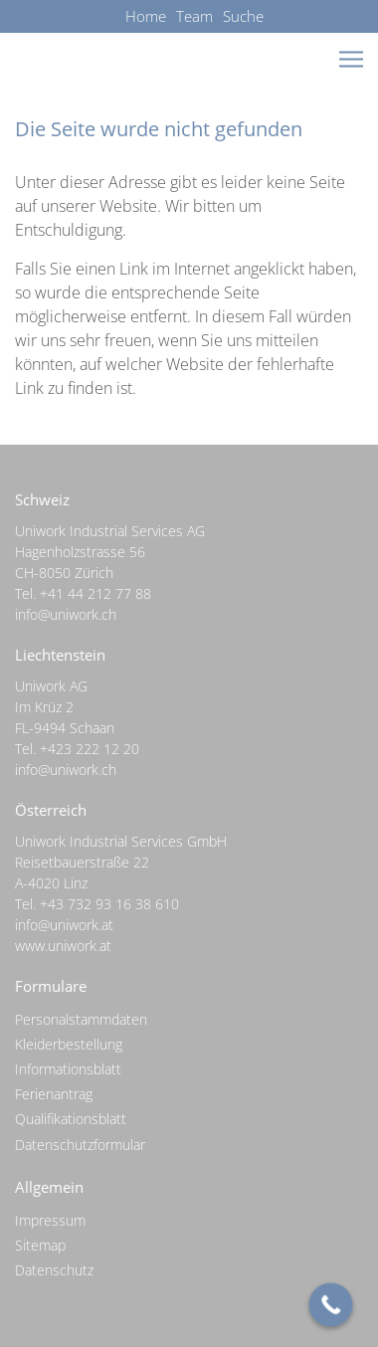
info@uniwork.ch (65, 614)
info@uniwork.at (64, 924)
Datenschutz (54, 1269)
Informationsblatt (68, 1068)
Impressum (50, 1220)
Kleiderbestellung (68, 1044)
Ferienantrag (54, 1093)
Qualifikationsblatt (70, 1118)
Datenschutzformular (80, 1144)
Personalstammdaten (81, 1019)
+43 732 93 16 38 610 (109, 903)
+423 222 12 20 (89, 748)
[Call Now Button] (331, 1305)
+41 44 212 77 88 (95, 593)
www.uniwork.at (63, 945)
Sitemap (40, 1245)
